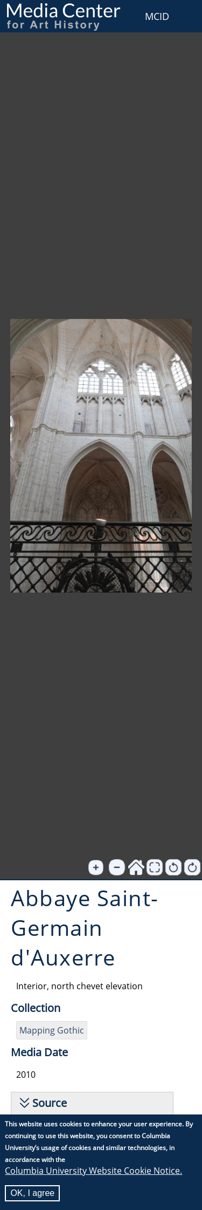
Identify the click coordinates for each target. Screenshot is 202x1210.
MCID (157, 16)
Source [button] (49, 1103)
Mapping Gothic (51, 1030)
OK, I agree (32, 1193)
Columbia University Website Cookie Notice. (93, 1171)
